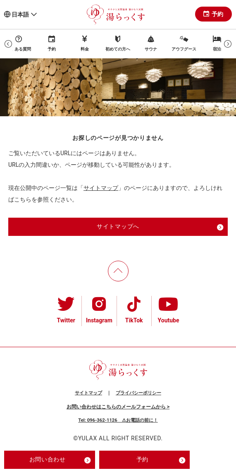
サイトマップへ (160, 227)
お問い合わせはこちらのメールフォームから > (118, 407)
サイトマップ (100, 188)
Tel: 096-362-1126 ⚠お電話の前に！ (117, 420)
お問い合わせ (60, 460)
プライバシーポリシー (138, 393)
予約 (213, 14)
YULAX (87, 438)
